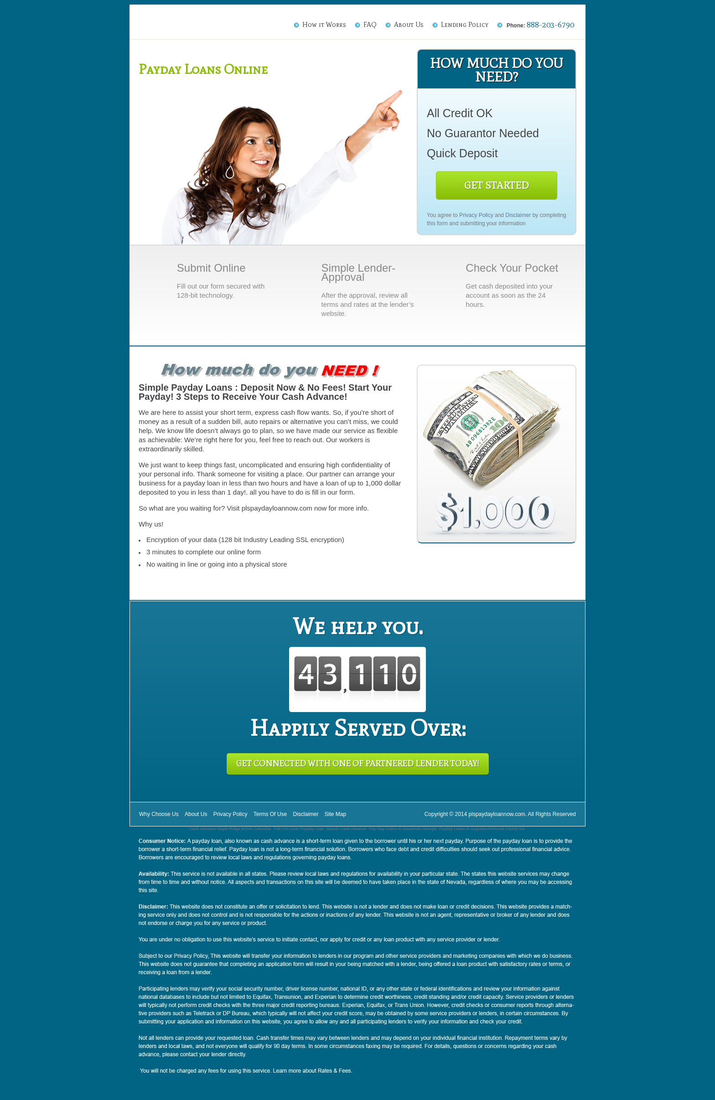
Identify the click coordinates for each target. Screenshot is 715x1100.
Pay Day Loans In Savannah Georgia (403, 828)
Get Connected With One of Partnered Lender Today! (357, 764)
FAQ (370, 25)
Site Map (335, 814)
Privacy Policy (476, 215)
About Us (409, 25)
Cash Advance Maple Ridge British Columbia (230, 828)
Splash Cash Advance (346, 828)
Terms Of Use (270, 814)
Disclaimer (518, 215)
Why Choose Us (159, 814)
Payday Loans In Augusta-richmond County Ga (482, 828)
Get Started (496, 185)
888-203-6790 (550, 25)
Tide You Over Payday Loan (298, 828)
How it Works (324, 25)
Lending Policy (464, 25)
